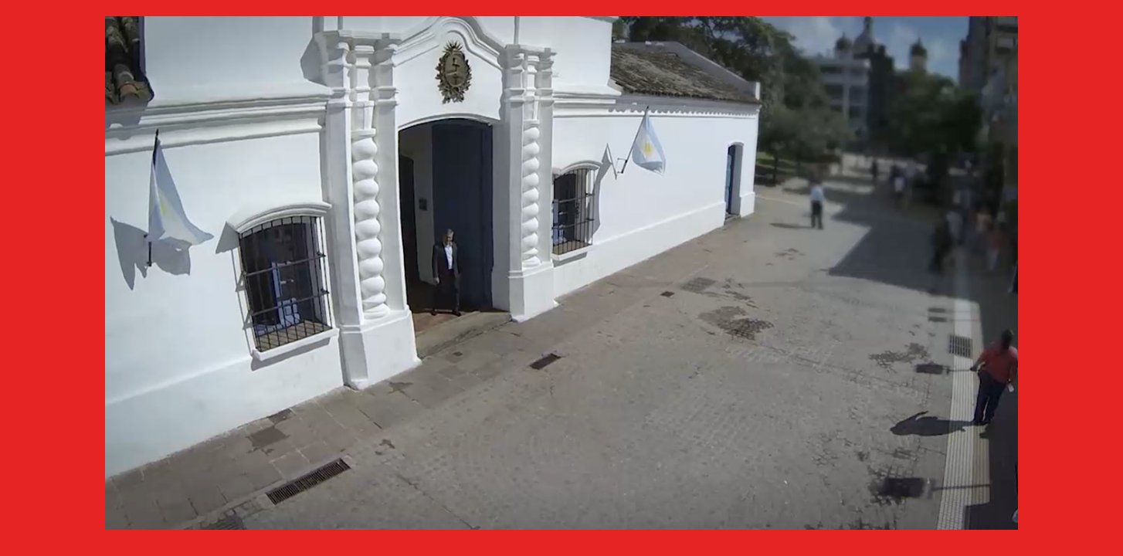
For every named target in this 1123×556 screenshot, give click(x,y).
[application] (561, 273)
